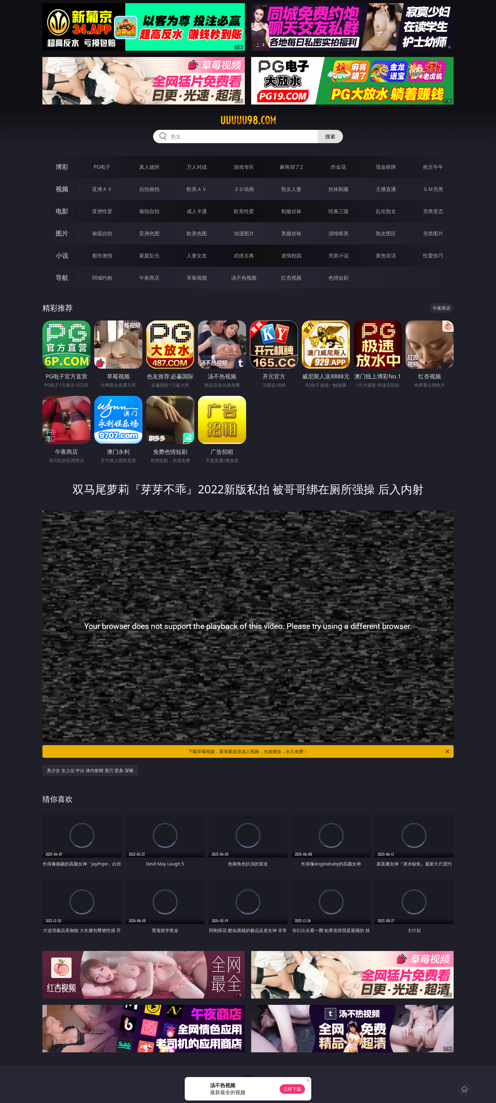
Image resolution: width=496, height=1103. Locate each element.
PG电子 (102, 166)
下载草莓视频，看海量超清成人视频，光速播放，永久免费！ (319, 751)
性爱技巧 (433, 255)
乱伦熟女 (386, 211)
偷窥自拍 (102, 233)
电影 (62, 211)
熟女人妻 (291, 189)
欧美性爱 (244, 211)
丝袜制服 (338, 189)
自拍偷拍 (149, 189)
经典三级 (338, 211)
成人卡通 (197, 211)
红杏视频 (291, 277)
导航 (62, 277)
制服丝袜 (291, 211)
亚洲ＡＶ (102, 189)
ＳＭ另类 (433, 189)
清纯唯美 (338, 233)
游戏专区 (244, 166)
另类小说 (338, 255)
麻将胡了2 (291, 166)
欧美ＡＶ (197, 189)
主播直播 (386, 189)
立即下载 (292, 1089)
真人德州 (149, 166)
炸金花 (338, 166)
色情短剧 (338, 277)
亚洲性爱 (102, 211)
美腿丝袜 (291, 233)
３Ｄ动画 (244, 189)
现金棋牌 (386, 166)
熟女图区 (386, 233)
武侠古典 (244, 255)
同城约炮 (102, 277)
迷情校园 (291, 255)
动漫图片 (244, 233)
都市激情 (102, 255)
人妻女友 (197, 255)
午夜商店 (149, 277)
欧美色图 (197, 233)
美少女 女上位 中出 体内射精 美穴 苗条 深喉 (90, 770)
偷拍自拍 (149, 211)
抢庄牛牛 (433, 166)
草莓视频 (197, 277)
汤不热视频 (244, 277)
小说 (62, 255)
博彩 (62, 166)
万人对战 (197, 166)
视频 (62, 189)
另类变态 (433, 211)
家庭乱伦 (149, 255)
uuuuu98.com (248, 120)
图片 (62, 233)
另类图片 (433, 233)
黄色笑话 (386, 255)
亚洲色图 (149, 233)
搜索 (330, 136)
